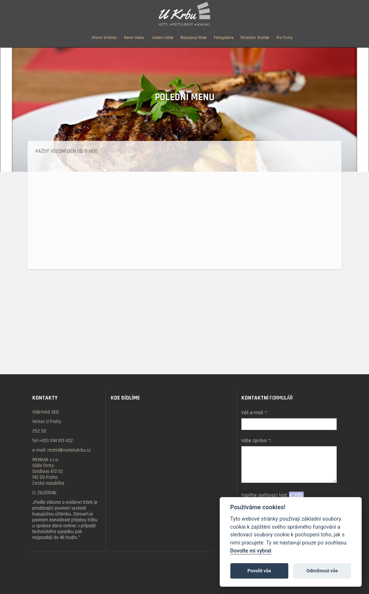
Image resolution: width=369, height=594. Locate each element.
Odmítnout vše (322, 570)
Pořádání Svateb (255, 37)
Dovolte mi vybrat (250, 551)
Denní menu (134, 37)
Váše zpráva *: (256, 440)
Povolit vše (259, 570)
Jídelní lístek (162, 37)
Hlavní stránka (104, 37)
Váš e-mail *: (254, 412)
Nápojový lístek (193, 37)
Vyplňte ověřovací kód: (272, 495)
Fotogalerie (223, 37)
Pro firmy (284, 37)
